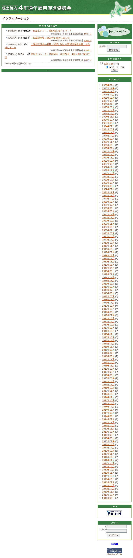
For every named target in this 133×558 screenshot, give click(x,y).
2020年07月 (108, 230)
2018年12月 (108, 277)
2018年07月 (108, 290)
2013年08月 (108, 438)
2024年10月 (108, 120)
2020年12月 (108, 220)
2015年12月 (108, 362)
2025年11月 (108, 91)
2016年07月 (108, 343)
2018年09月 (108, 287)
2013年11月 (108, 428)
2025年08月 (108, 101)
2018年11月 (108, 280)
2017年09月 (108, 312)
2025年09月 (108, 97)
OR (122, 67)
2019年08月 (108, 255)
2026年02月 (108, 85)
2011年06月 (108, 485)
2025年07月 (108, 104)
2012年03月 (108, 469)
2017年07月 (108, 315)
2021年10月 (108, 198)
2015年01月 (108, 391)
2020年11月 (108, 224)
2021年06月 (108, 208)
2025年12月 (108, 88)
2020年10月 (108, 227)
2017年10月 (108, 309)
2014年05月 (108, 413)
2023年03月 (108, 161)
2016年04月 (108, 353)
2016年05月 (108, 350)
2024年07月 (108, 126)
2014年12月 (108, 394)
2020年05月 (108, 236)
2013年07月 (108, 441)
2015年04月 (108, 381)
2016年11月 (108, 334)
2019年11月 (108, 246)
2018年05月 (108, 296)
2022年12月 (108, 167)
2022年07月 (108, 179)
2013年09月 (108, 435)
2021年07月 (108, 205)
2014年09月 (108, 403)
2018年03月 (108, 299)
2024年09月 (108, 123)
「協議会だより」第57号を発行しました (51, 31)
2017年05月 (108, 321)
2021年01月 (108, 217)
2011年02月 (108, 488)
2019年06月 (108, 261)
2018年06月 (108, 293)
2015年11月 (108, 365)
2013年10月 (108, 432)
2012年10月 (108, 463)
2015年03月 (108, 384)
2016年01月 (108, 359)
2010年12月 (108, 495)
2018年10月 (108, 283)
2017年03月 (108, 324)
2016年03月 (108, 356)
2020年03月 (108, 239)
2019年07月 (108, 258)
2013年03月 (108, 450)
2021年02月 (108, 214)
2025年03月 (108, 110)
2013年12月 (108, 425)
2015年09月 (108, 372)
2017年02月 (108, 328)
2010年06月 (108, 498)
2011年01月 (108, 491)
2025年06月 (108, 107)
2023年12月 (108, 138)
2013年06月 (108, 444)
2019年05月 (108, 265)
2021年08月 (108, 201)
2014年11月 (108, 397)
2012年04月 (108, 466)
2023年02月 (108, 164)
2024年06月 (108, 129)
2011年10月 (108, 479)
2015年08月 (108, 375)
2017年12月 (108, 305)
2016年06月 (108, 346)
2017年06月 (108, 318)
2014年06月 (108, 409)
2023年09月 (108, 148)
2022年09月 (108, 176)
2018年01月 (108, 302)
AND (111, 67)
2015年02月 (108, 387)
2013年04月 (108, 447)
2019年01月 (108, 274)
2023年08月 (108, 151)
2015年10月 (108, 369)
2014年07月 (108, 406)
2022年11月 (108, 170)
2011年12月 (108, 476)
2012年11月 (108, 460)
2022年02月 (108, 189)
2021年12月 (108, 192)
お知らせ (88, 34)
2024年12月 (108, 113)
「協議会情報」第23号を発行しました (50, 37)
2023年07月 (108, 154)
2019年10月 (108, 249)
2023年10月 (108, 145)
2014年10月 (108, 400)
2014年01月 (108, 422)
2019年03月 (108, 271)
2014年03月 (108, 416)
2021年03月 (108, 211)
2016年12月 (108, 331)
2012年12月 (108, 457)
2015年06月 (108, 378)
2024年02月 (108, 135)
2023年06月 (108, 157)
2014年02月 (108, 419)
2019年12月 (108, 242)
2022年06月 (108, 183)
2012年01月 (108, 473)
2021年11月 (108, 195)
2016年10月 (108, 337)
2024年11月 (108, 116)
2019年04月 (108, 268)
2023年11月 (108, 142)
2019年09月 (108, 252)
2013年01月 (108, 454)
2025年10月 (108, 94)
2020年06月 (108, 233)
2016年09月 (108, 340)
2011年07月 (108, 482)
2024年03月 (108, 132)
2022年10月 (108, 173)
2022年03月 (108, 186)
